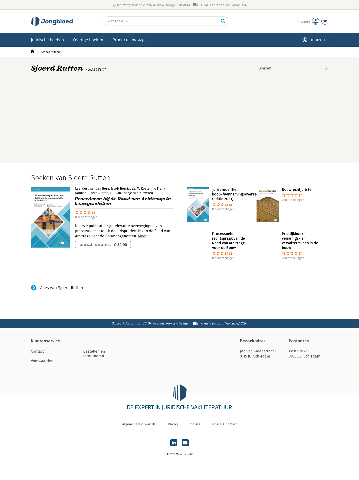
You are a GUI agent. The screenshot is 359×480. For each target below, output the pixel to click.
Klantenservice (45, 341)
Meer (142, 236)
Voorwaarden (42, 361)
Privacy (173, 424)
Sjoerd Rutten (50, 52)
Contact (37, 351)
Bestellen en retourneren (94, 353)
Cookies (194, 424)
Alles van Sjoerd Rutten (61, 287)
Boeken (265, 68)
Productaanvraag (128, 39)
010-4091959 (318, 40)
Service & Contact (224, 424)
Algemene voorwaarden (140, 424)
